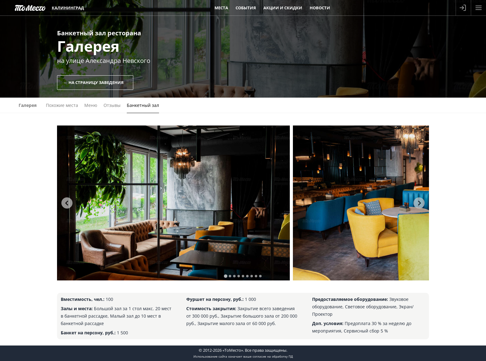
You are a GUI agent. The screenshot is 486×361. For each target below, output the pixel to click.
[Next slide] (419, 203)
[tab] (225, 276)
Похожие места (62, 105)
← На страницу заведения (94, 82)
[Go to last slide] (67, 203)
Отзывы (112, 105)
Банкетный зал (143, 105)
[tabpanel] (173, 202)
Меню (90, 105)
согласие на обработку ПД (273, 356)
